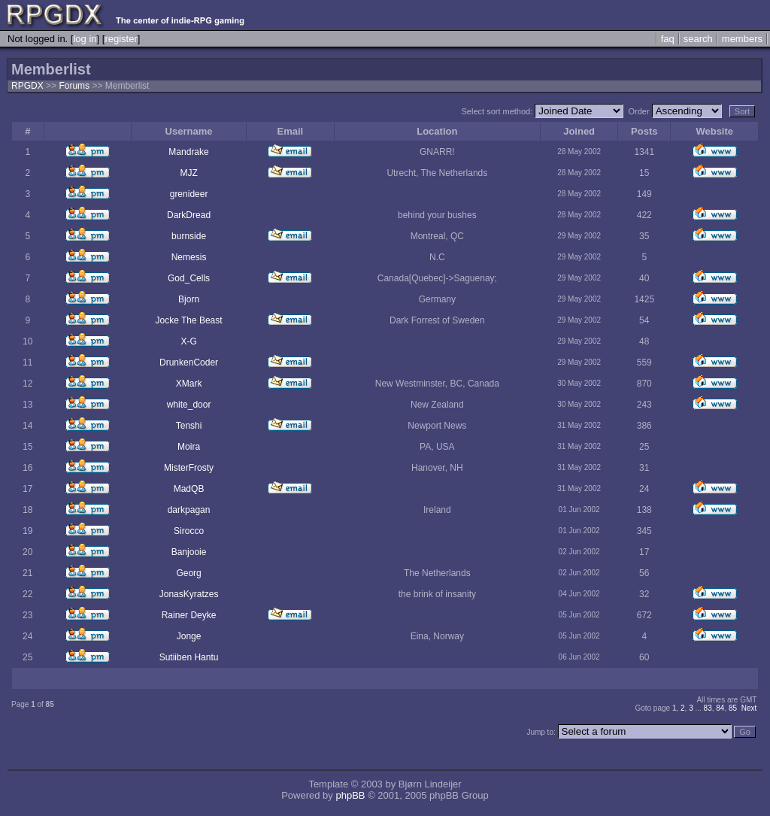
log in (84, 38)
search (698, 38)
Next (749, 708)
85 (733, 708)
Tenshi (189, 425)
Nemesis (189, 257)
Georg (188, 573)
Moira (188, 446)
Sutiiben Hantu (189, 657)
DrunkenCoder (188, 362)
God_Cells (189, 278)
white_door (189, 404)
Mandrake (188, 152)
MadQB (189, 489)
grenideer (189, 194)
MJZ (188, 173)
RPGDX (27, 85)
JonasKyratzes (189, 594)
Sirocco (189, 531)
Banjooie (189, 552)
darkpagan (189, 510)
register (121, 38)
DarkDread (189, 215)
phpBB (350, 795)
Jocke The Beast (188, 320)
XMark (189, 383)
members (742, 38)
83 (708, 708)
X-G (188, 341)
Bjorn (188, 299)
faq (668, 38)
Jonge (189, 636)
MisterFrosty (189, 468)
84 (720, 708)
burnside (188, 236)
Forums (74, 85)
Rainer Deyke (189, 615)
